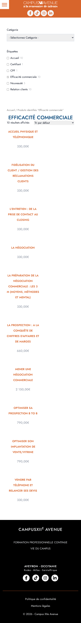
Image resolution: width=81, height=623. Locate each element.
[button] (4, 4)
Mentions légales (40, 606)
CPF (12, 71)
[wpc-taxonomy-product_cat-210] (40, 37)
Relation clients (19, 89)
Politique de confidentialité (40, 599)
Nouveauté (16, 83)
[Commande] (54, 123)
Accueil (11, 110)
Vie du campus (40, 548)
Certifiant (15, 64)
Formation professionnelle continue (40, 542)
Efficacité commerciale (23, 77)
